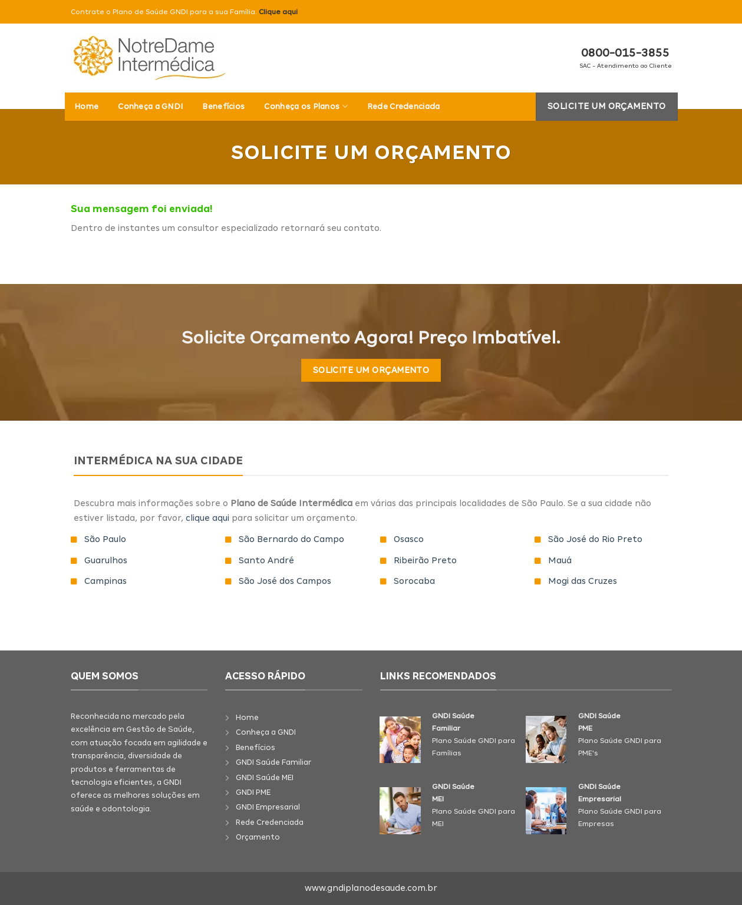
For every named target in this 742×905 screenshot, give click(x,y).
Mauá (560, 560)
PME (263, 792)
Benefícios (223, 106)
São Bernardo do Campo (291, 539)
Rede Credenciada (403, 106)
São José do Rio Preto (595, 539)
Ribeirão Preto (425, 560)
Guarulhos (105, 560)
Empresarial (278, 806)
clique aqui (207, 518)
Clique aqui (278, 12)
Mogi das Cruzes (582, 581)
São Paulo (105, 539)
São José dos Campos (285, 581)
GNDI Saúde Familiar (273, 762)
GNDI (246, 777)
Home (86, 106)
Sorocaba (414, 581)
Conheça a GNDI (150, 106)
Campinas (105, 581)
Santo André (266, 560)
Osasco (409, 539)
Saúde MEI (274, 777)
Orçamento (258, 837)
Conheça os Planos (305, 106)
